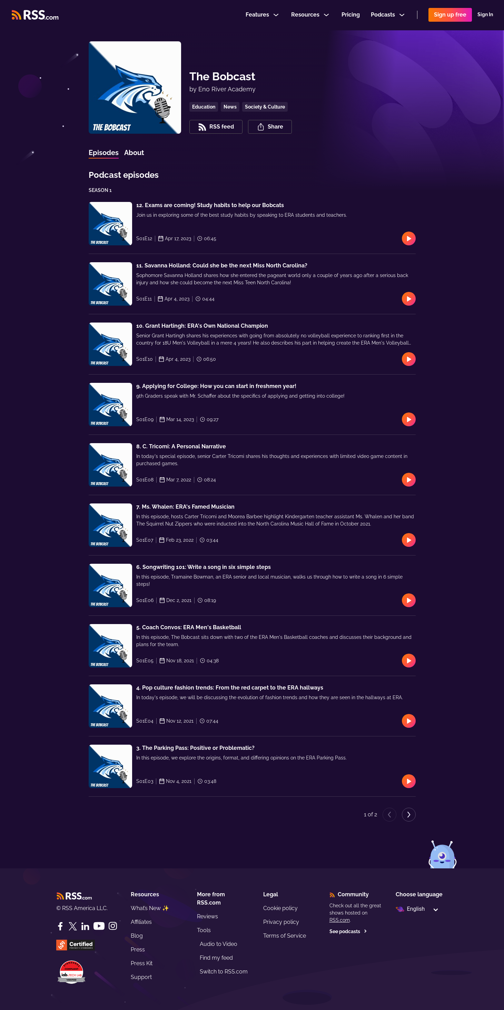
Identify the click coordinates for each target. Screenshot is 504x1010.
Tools (204, 930)
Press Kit (141, 963)
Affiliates (141, 922)
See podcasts (348, 931)
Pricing (351, 15)
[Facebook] (60, 926)
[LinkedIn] (85, 926)
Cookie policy (280, 908)
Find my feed (216, 958)
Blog (137, 935)
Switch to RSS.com (224, 971)
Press (138, 949)
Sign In (485, 15)
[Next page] (409, 815)
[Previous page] (389, 815)
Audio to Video (218, 944)
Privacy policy (281, 922)
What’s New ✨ (150, 908)
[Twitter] (73, 926)
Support (141, 977)
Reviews (207, 916)
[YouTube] (99, 926)
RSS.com (339, 920)
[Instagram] (113, 926)
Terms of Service (284, 935)
